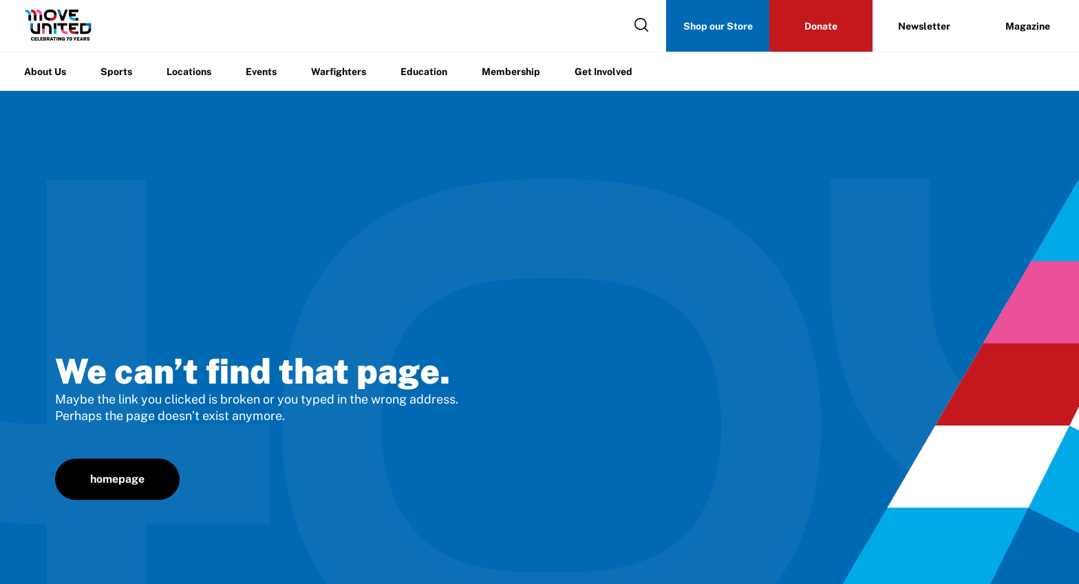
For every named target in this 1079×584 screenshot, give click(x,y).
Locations (189, 71)
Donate (820, 26)
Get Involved (603, 71)
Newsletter (924, 26)
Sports (116, 71)
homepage (117, 479)
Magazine (1027, 26)
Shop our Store (718, 26)
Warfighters (338, 71)
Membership (511, 71)
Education (423, 71)
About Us (45, 71)
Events (261, 71)
